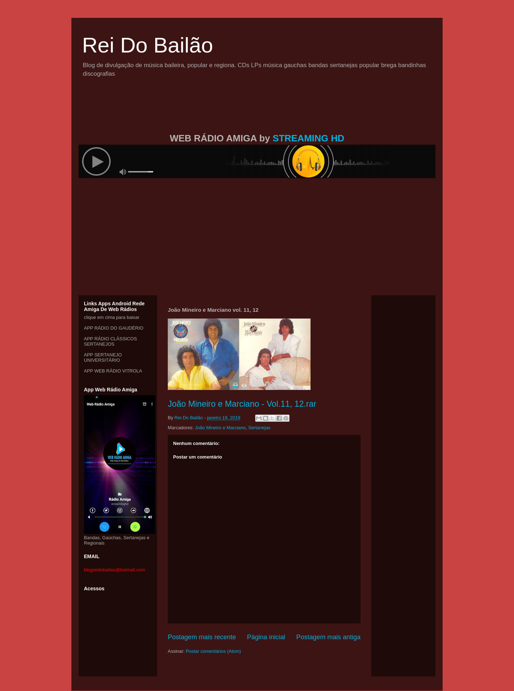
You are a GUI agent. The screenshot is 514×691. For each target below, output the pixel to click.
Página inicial (266, 637)
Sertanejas (259, 427)
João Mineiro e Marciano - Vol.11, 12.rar (242, 404)
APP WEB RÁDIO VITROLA (113, 371)
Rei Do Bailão (147, 45)
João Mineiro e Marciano (220, 427)
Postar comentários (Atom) (213, 651)
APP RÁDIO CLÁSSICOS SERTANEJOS (110, 341)
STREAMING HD (308, 138)
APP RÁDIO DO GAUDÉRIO (113, 328)
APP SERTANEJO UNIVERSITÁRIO (103, 357)
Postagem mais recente (202, 637)
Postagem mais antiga (328, 637)
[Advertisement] (257, 113)
